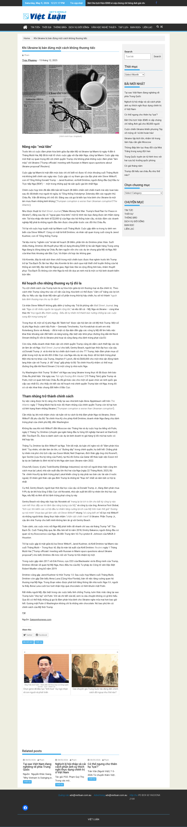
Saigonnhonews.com (40, 619)
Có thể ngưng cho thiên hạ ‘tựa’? (141, 114)
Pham (26, 55)
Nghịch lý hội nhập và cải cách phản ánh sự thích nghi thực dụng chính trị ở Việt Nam (143, 105)
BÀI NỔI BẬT (28, 642)
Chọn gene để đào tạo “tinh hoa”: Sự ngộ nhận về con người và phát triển (46, 674)
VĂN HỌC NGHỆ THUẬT (103, 27)
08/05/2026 (30, 760)
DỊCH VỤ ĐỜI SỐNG (79, 27)
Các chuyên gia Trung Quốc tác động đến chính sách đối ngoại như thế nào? (95, 674)
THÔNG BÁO (59, 27)
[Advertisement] (70, 722)
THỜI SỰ (46, 27)
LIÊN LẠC (147, 27)
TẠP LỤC (123, 27)
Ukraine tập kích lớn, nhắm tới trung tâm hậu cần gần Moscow (119, 3)
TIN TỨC (35, 27)
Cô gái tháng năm (133, 165)
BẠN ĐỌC (135, 27)
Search (128, 51)
